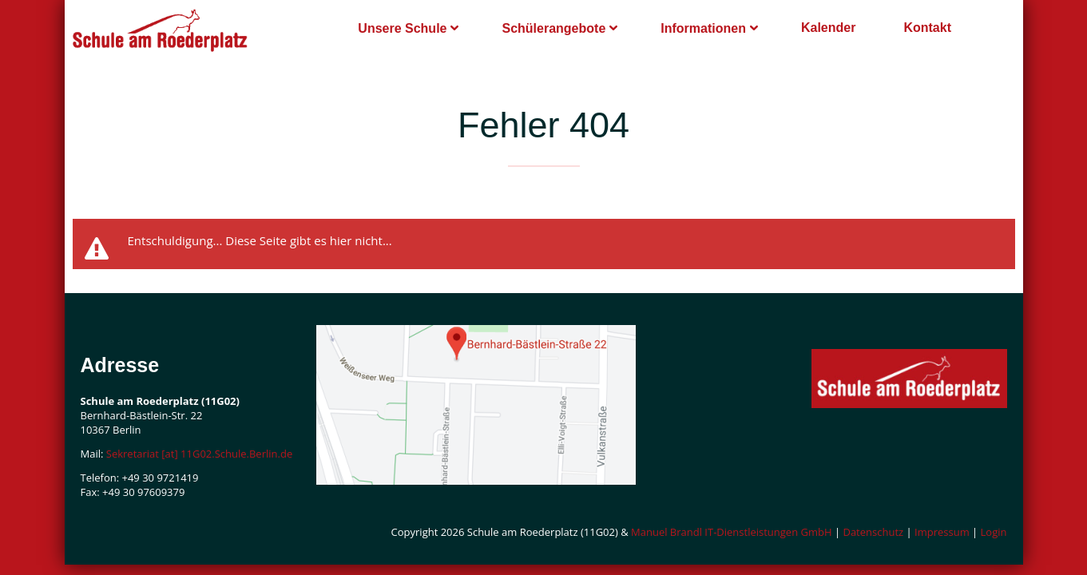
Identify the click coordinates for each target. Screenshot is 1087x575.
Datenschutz (873, 532)
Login (994, 532)
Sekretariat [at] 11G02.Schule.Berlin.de (199, 453)
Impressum (942, 532)
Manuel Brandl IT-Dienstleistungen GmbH (731, 532)
